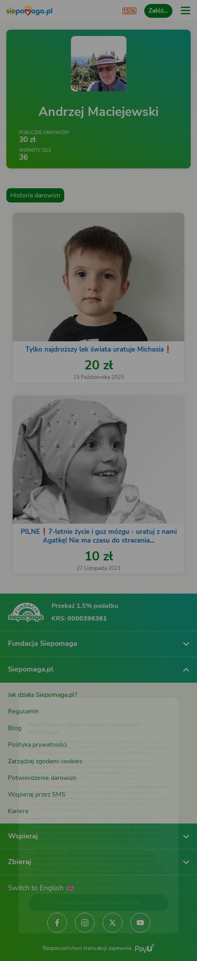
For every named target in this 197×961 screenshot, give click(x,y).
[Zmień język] (22, 684)
